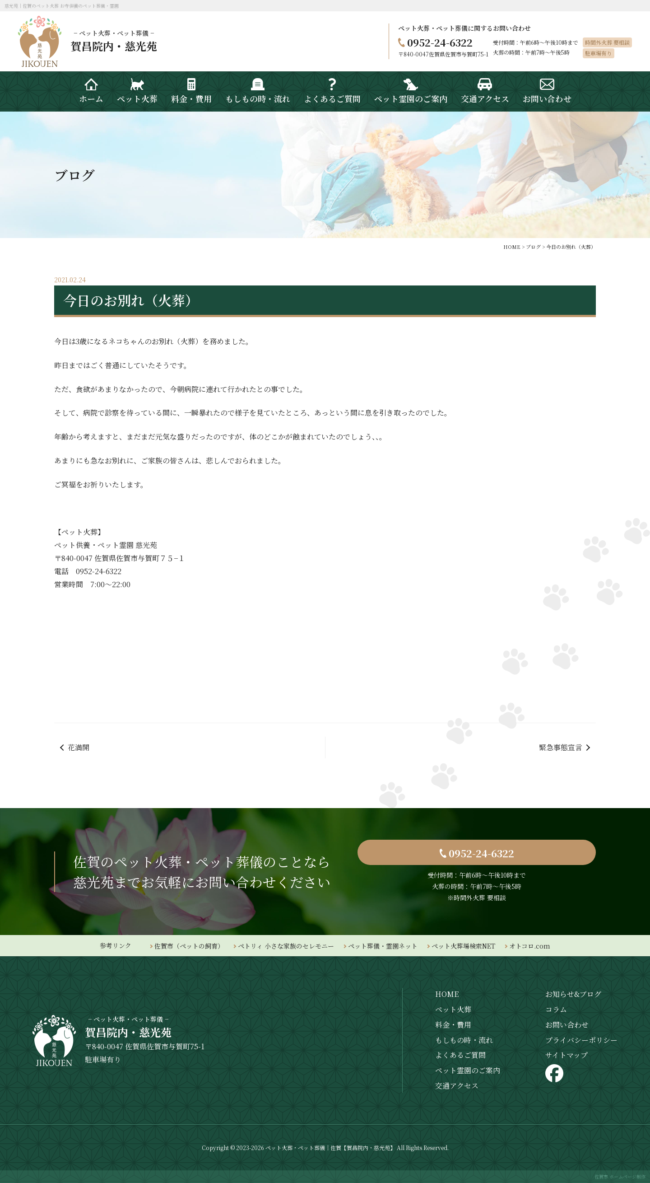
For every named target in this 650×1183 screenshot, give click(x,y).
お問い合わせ (567, 1024)
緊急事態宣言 (560, 747)
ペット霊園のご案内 (467, 1070)
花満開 (78, 747)
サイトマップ (566, 1055)
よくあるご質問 (460, 1055)
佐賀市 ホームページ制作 (619, 1176)
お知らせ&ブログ (573, 994)
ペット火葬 (453, 1009)
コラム (556, 1009)
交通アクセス (456, 1085)
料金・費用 (453, 1024)
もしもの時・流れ (464, 1040)
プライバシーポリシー (581, 1040)
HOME (447, 994)
